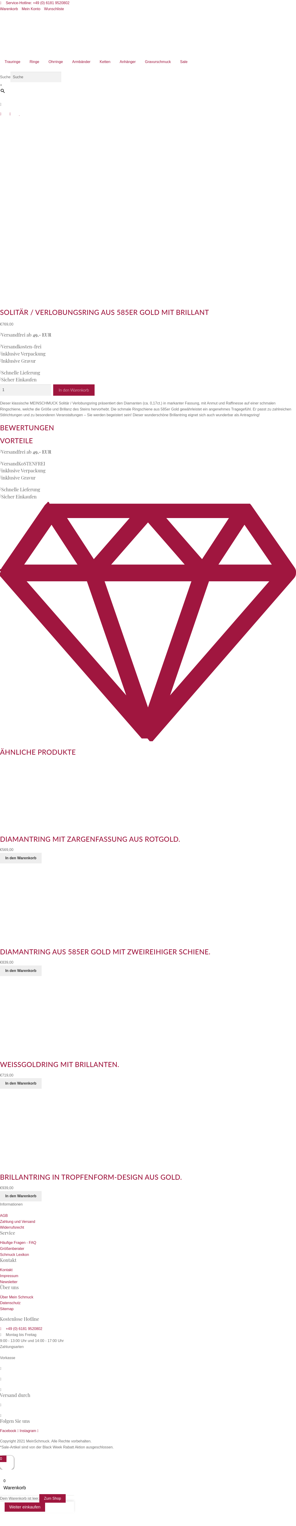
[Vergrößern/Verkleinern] (5, 1516)
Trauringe (12, 62)
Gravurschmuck (158, 62)
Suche (5, 77)
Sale (184, 62)
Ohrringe (56, 62)
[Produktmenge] (25, 390)
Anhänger (128, 62)
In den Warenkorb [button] (21, 858)
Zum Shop (52, 1498)
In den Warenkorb (74, 390)
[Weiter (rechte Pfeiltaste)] (17, 1523)
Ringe (34, 62)
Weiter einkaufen (24, 1507)
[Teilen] (29, 1516)
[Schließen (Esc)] (42, 1516)
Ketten (105, 62)
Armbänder (81, 62)
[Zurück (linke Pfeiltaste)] (5, 1523)
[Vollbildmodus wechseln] (17, 1516)
